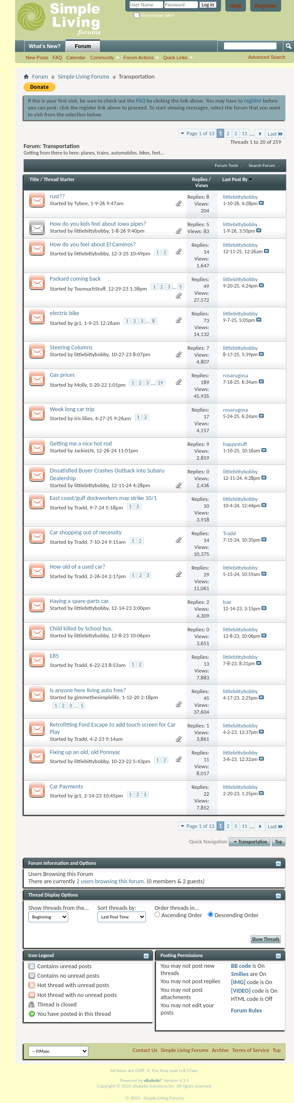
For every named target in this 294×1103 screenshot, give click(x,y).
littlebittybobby (91, 230)
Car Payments (66, 786)
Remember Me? (154, 15)
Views (201, 185)
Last (275, 133)
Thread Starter (59, 179)
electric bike (64, 313)
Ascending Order (178, 915)
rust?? (57, 196)
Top (278, 842)
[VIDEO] (241, 990)
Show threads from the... (58, 908)
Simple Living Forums (83, 76)
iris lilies (83, 418)
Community (102, 57)
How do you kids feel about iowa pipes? (98, 223)
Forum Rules (246, 1010)
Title (34, 179)
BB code (241, 966)
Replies (200, 179)
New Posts (37, 57)
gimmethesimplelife (96, 697)
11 (244, 133)
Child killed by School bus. (81, 628)
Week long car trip (72, 409)
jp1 (78, 323)
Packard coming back (75, 278)
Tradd (80, 507)
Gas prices (62, 375)
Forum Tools (226, 165)
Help (236, 6)
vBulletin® (153, 1080)
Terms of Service (250, 1050)
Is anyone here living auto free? (88, 690)
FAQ (57, 57)
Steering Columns (71, 347)
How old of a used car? (77, 566)
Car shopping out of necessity (85, 532)
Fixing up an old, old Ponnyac (85, 752)
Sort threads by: (116, 908)
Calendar (76, 57)
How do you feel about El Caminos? (93, 244)
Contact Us (145, 1050)
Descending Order (233, 915)
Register (266, 6)
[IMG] (238, 982)
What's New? (45, 46)
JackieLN (84, 450)
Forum (83, 46)
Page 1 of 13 (201, 133)
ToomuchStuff (89, 288)
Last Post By (237, 179)
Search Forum (262, 165)
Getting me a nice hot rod (81, 443)
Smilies (240, 974)
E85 (54, 656)
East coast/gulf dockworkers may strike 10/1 (103, 498)
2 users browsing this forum (110, 881)
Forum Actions (139, 57)
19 (160, 383)
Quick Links (175, 57)
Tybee (81, 203)
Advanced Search (266, 57)
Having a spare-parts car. (79, 601)
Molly (80, 385)
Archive (220, 1050)
